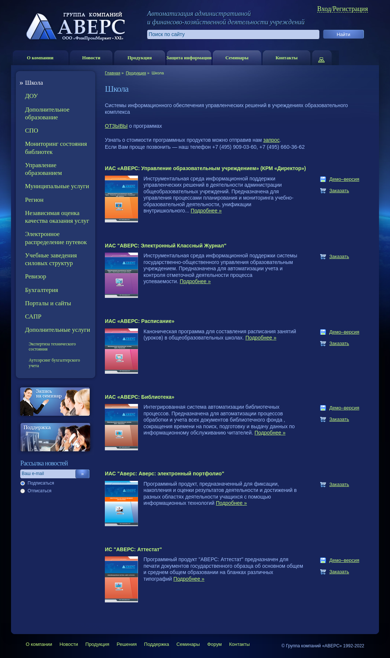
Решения (126, 644)
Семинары (236, 57)
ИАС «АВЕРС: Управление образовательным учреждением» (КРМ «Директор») (205, 168)
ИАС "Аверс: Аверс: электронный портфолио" (164, 473)
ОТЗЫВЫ (116, 126)
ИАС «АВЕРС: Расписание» (139, 321)
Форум (214, 644)
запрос (271, 140)
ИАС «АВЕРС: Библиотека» (139, 397)
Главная (112, 73)
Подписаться (41, 483)
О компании (40, 57)
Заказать (339, 190)
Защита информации (189, 57)
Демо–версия (344, 179)
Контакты (287, 57)
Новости (91, 57)
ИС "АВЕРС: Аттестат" (133, 549)
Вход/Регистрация (342, 9)
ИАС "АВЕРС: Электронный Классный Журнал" (165, 246)
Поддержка (156, 644)
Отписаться (40, 490)
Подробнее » (206, 211)
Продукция (139, 57)
